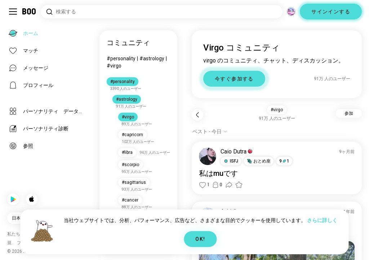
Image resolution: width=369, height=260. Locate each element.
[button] (231, 161)
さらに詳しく (322, 220)
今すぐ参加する (234, 79)
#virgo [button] (277, 109)
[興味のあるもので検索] (162, 11)
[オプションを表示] (209, 131)
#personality (121, 58)
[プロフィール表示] (207, 156)
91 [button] (284, 161)
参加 (348, 113)
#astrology (151, 58)
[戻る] (197, 115)
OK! (200, 239)
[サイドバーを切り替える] (13, 11)
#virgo (114, 66)
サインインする (330, 11)
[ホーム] (29, 11)
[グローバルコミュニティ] (291, 11)
